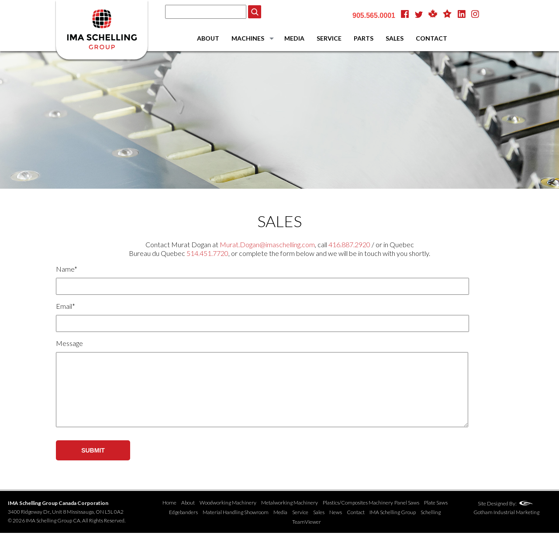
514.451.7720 (207, 253)
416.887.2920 (349, 244)
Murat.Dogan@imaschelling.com (267, 244)
